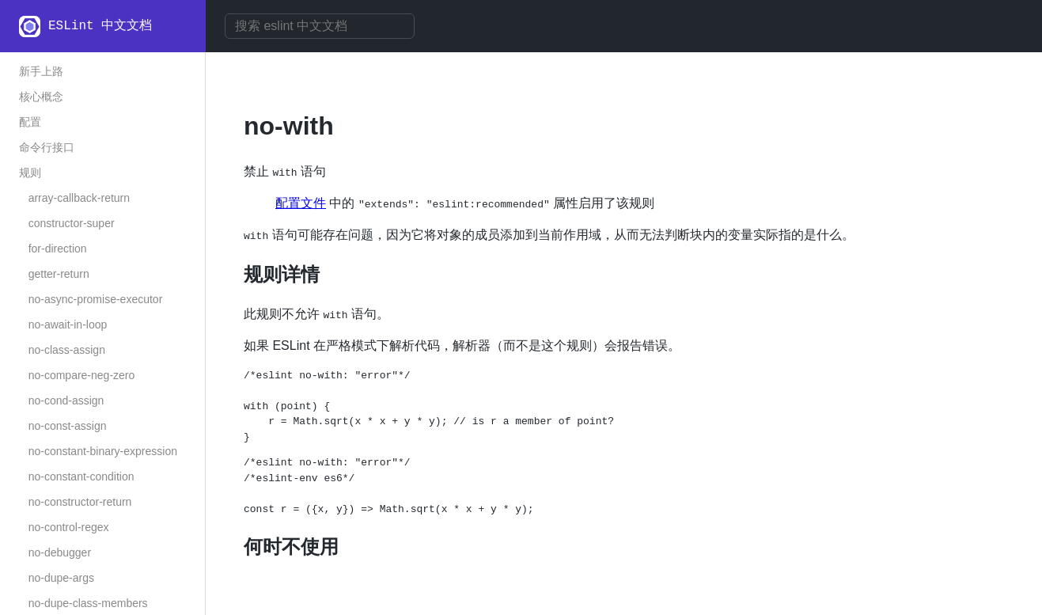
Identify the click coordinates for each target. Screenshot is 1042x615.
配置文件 (300, 203)
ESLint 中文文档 (100, 26)
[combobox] (320, 26)
